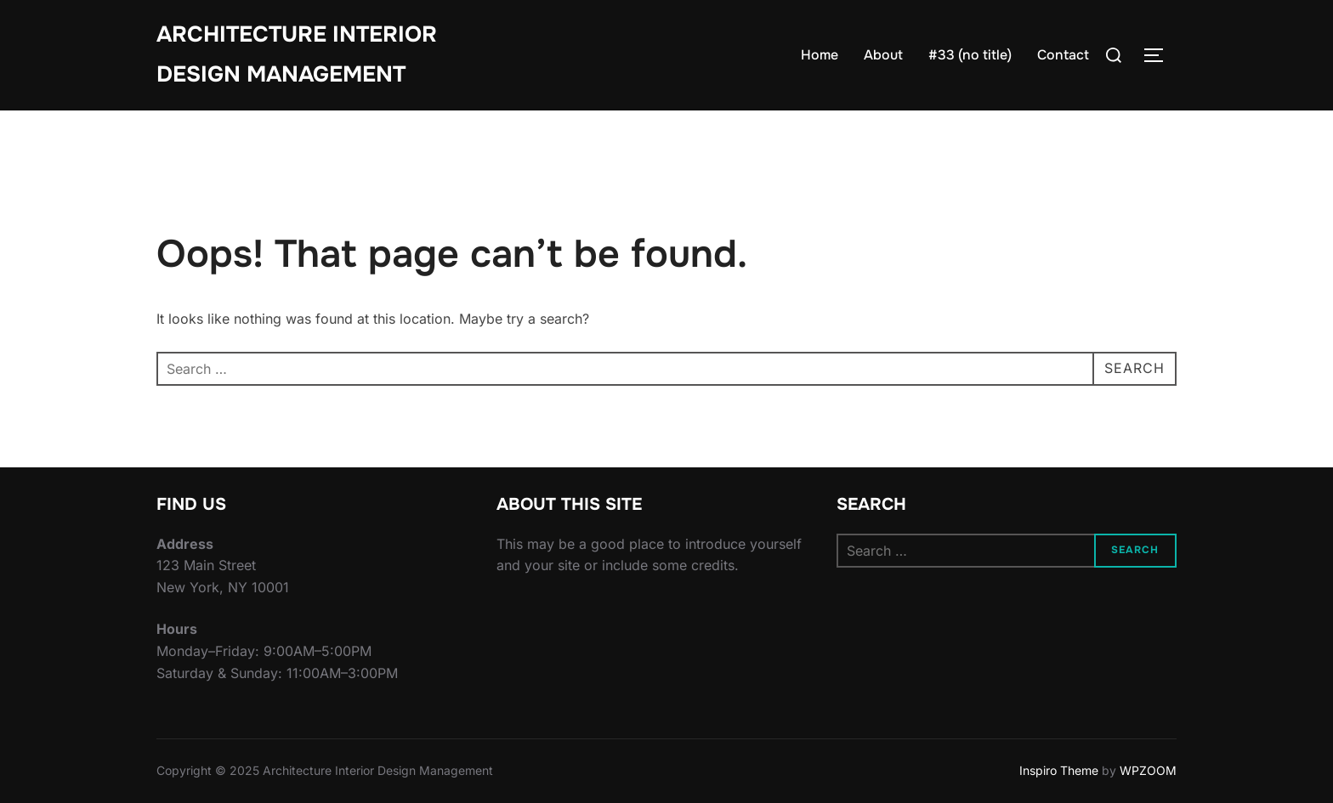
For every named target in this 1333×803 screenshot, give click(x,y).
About (883, 55)
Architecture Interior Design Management (296, 54)
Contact (1063, 55)
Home (819, 55)
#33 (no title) (970, 55)
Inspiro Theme (1058, 770)
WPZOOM (1148, 770)
